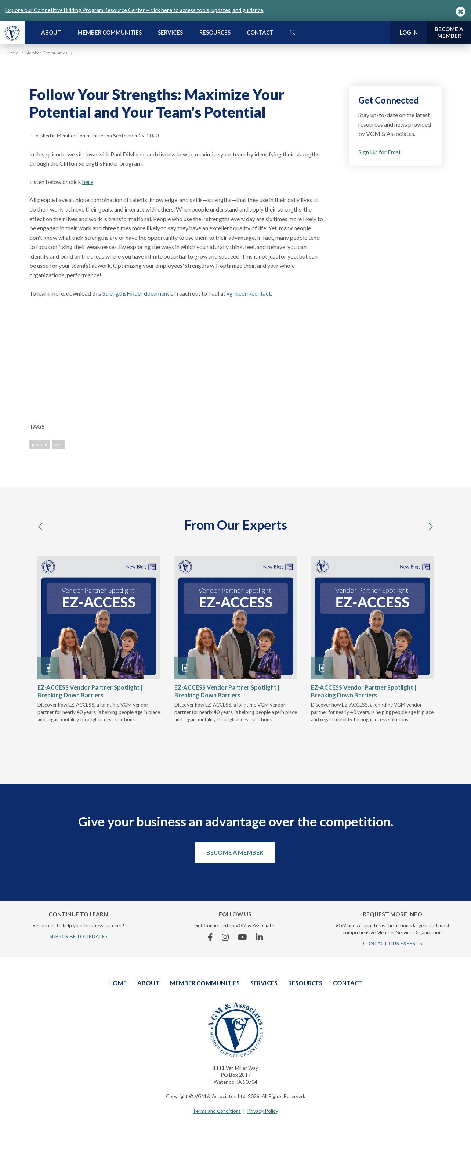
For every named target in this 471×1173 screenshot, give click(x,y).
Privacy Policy (262, 1111)
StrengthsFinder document (135, 293)
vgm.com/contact (249, 293)
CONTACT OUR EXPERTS (392, 943)
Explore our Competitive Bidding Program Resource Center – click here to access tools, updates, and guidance (134, 10)
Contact (260, 32)
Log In (409, 32)
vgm (58, 444)
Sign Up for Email (380, 151)
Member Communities (109, 32)
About (51, 32)
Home (117, 982)
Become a (448, 32)
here (87, 181)
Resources (215, 32)
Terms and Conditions (217, 1111)
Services (170, 32)
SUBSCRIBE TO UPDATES (78, 936)
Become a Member (234, 852)
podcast (39, 444)
